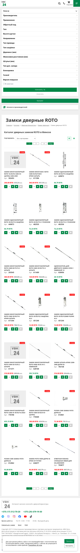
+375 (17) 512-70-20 (11, 511)
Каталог (40, 101)
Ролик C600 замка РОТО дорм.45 (14, 460)
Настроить (69, 546)
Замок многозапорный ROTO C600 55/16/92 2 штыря (14, 364)
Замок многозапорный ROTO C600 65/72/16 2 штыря (14, 268)
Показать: (40, 90)
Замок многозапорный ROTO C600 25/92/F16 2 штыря (39, 268)
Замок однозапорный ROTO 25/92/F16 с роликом (39, 221)
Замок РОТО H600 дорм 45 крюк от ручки (39, 460)
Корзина (70, 4)
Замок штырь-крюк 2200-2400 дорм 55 (64, 363)
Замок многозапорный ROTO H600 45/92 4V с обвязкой (39, 364)
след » (51, 144)
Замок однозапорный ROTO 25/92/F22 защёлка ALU (39, 316)
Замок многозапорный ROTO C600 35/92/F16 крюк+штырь (14, 316)
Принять (69, 541)
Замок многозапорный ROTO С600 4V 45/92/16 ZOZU (14, 412)
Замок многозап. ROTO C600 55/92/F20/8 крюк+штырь (38, 174)
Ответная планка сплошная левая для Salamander (63, 461)
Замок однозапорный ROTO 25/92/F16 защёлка (64, 173)
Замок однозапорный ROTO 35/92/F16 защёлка (14, 221)
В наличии (9, 84)
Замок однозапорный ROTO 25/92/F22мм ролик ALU (64, 316)
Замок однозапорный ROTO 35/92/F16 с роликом (64, 221)
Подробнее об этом (35, 545)
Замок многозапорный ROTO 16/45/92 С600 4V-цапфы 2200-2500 (14, 174)
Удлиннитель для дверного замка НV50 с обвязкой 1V (63, 268)
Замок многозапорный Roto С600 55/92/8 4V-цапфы (39, 413)
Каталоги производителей (15, 107)
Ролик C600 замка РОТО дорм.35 (63, 412)
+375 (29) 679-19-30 (32, 511)
